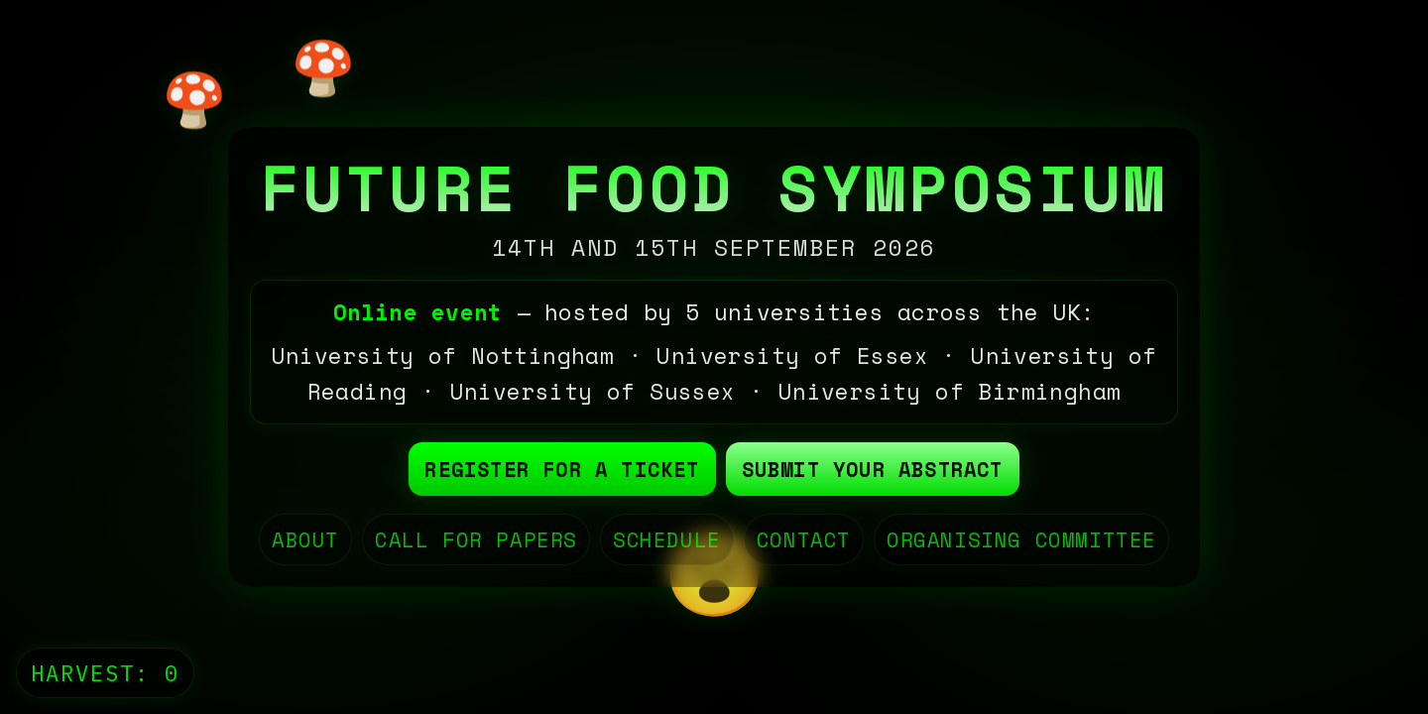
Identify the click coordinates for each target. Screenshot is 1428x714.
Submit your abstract (873, 469)
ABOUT (305, 539)
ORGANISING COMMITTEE (1021, 539)
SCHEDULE (667, 539)
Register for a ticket (561, 469)
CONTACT (804, 539)
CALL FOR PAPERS (476, 539)
